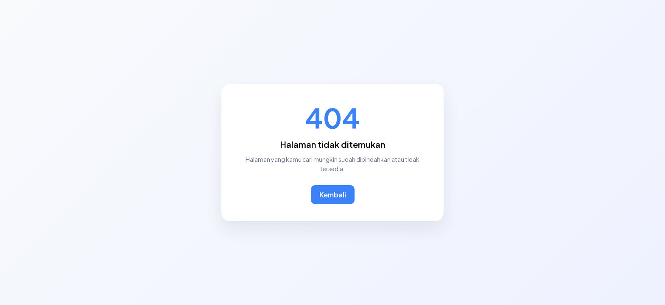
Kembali (332, 194)
